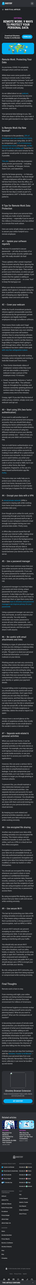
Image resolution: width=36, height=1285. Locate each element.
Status (3, 1231)
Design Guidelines (23, 1210)
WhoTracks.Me (6, 1175)
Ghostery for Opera (25, 1178)
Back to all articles (11, 9)
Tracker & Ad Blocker (8, 1167)
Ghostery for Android (25, 1186)
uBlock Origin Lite (6, 1223)
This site (5, 161)
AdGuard (4, 1196)
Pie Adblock (5, 1211)
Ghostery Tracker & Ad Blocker (19, 1054)
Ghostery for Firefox (25, 1171)
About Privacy (22, 1214)
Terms (11, 1274)
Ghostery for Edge (24, 1182)
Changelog (4, 1258)
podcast (25, 93)
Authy (4, 473)
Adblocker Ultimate (6, 1204)
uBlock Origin (5, 1219)
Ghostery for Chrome (25, 1167)
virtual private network (11, 500)
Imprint (25, 1274)
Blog (3, 1254)
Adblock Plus (5, 1200)
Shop (3, 1250)
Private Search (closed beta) (9, 1171)
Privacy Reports (6, 1239)
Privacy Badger (5, 1215)
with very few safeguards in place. (15, 350)
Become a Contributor (7, 1243)
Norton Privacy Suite (7, 1207)
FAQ (20, 1194)
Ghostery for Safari (25, 1175)
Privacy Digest (6, 1178)
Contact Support (23, 1198)
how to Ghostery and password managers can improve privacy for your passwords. (18, 604)
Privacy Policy (17, 1274)
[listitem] (9, 1133)
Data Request (22, 1206)
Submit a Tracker (23, 1202)
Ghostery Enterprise (7, 1246)
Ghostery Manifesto (7, 1235)
